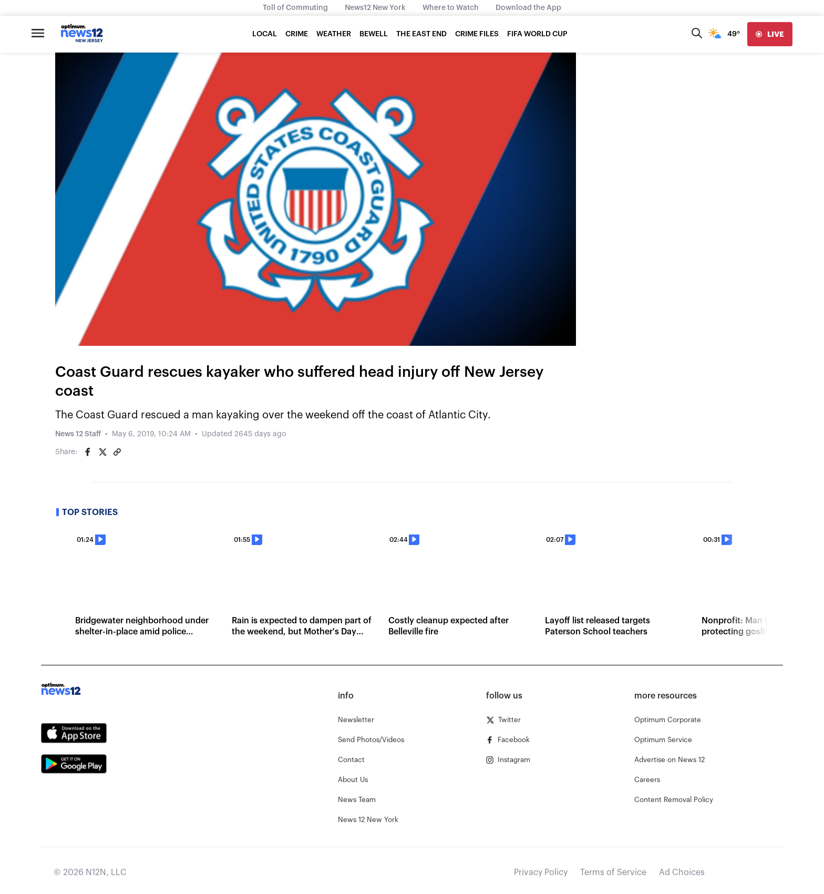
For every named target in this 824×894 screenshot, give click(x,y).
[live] (769, 34)
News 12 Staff (78, 434)
